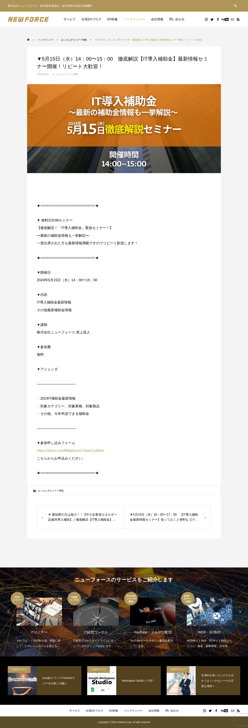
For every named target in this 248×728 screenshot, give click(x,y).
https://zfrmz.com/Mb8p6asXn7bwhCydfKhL (71, 451)
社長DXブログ (91, 19)
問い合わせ (177, 19)
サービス (69, 19)
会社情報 (157, 19)
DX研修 (112, 19)
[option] (39, 620)
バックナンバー (134, 19)
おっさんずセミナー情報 (65, 74)
